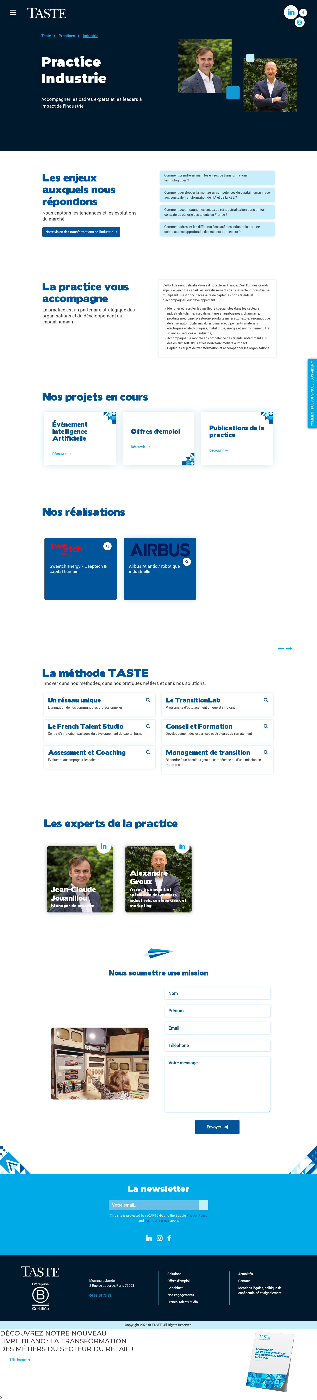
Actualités (245, 1274)
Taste (46, 35)
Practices (66, 35)
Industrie (90, 35)
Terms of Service (157, 1220)
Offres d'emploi (178, 1281)
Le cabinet (174, 1288)
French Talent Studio (182, 1302)
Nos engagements (180, 1295)
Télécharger (20, 1360)
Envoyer (217, 1127)
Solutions (174, 1274)
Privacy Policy (197, 1216)
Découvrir (62, 454)
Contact (244, 1281)
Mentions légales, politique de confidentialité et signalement (259, 1290)
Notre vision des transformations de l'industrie (81, 232)
